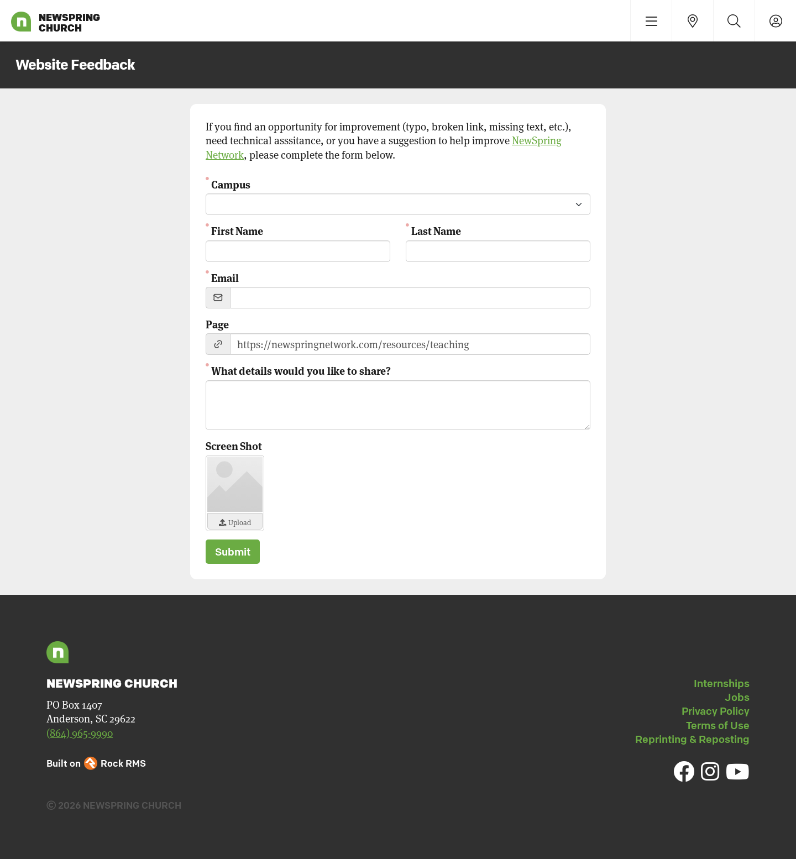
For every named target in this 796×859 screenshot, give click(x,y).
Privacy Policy (716, 711)
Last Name (436, 230)
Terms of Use (718, 725)
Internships (722, 683)
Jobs (737, 697)
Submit (232, 552)
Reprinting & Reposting (692, 739)
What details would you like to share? (301, 370)
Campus (230, 184)
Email (225, 277)
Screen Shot (234, 445)
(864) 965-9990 (79, 733)
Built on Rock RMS (96, 763)
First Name (237, 230)
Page (217, 324)
